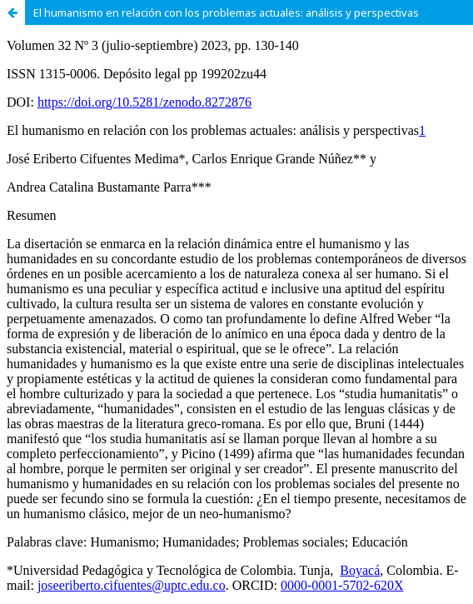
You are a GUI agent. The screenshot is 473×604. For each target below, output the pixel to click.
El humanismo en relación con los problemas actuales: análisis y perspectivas (226, 12)
